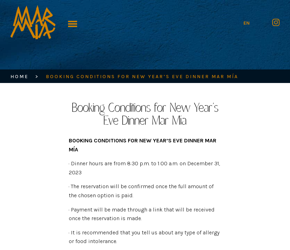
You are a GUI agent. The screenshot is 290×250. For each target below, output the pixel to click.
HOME (19, 77)
